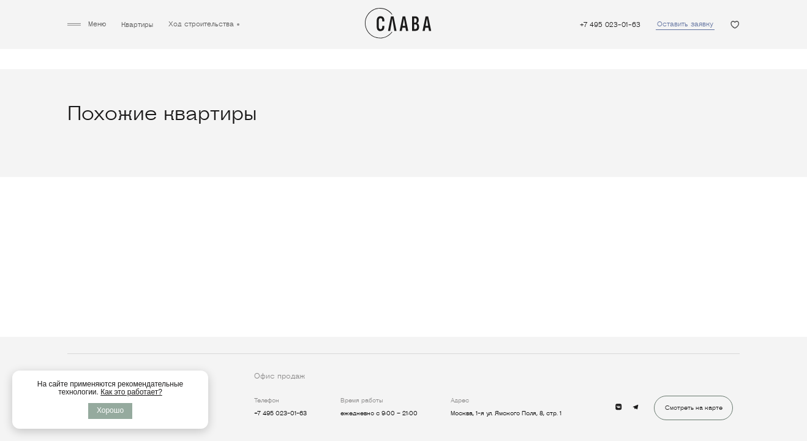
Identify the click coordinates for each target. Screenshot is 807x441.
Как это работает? (131, 392)
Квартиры (137, 25)
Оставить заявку (685, 24)
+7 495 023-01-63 (610, 25)
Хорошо (110, 410)
